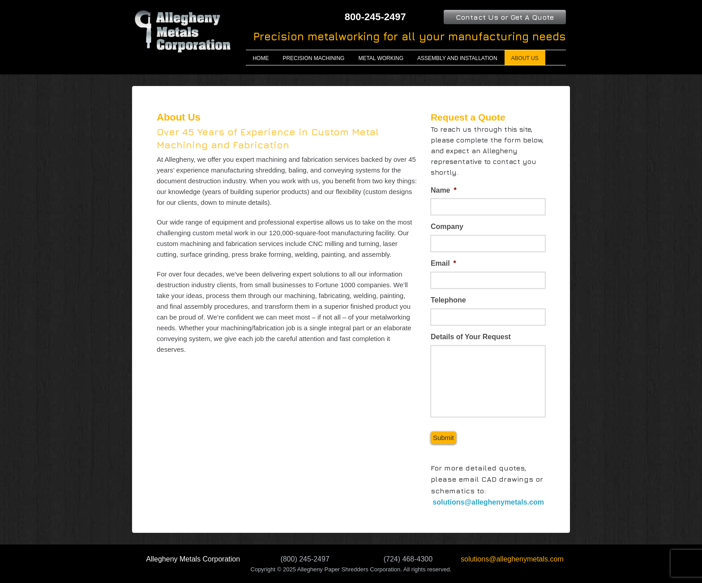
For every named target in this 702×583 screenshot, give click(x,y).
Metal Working (380, 58)
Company (447, 226)
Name (444, 190)
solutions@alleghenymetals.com (487, 502)
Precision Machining (313, 58)
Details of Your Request (471, 337)
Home (261, 58)
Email (443, 263)
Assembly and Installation (457, 58)
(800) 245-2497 (304, 559)
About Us (525, 58)
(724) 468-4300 (408, 559)
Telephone (448, 300)
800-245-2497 (375, 16)
